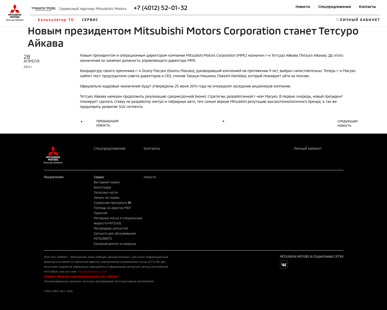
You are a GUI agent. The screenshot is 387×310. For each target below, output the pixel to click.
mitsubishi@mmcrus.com (92, 271)
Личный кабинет (308, 148)
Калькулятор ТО (56, 19)
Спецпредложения (334, 6)
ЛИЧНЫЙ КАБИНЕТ (360, 19)
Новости (303, 6)
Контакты (367, 6)
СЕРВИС (90, 19)
